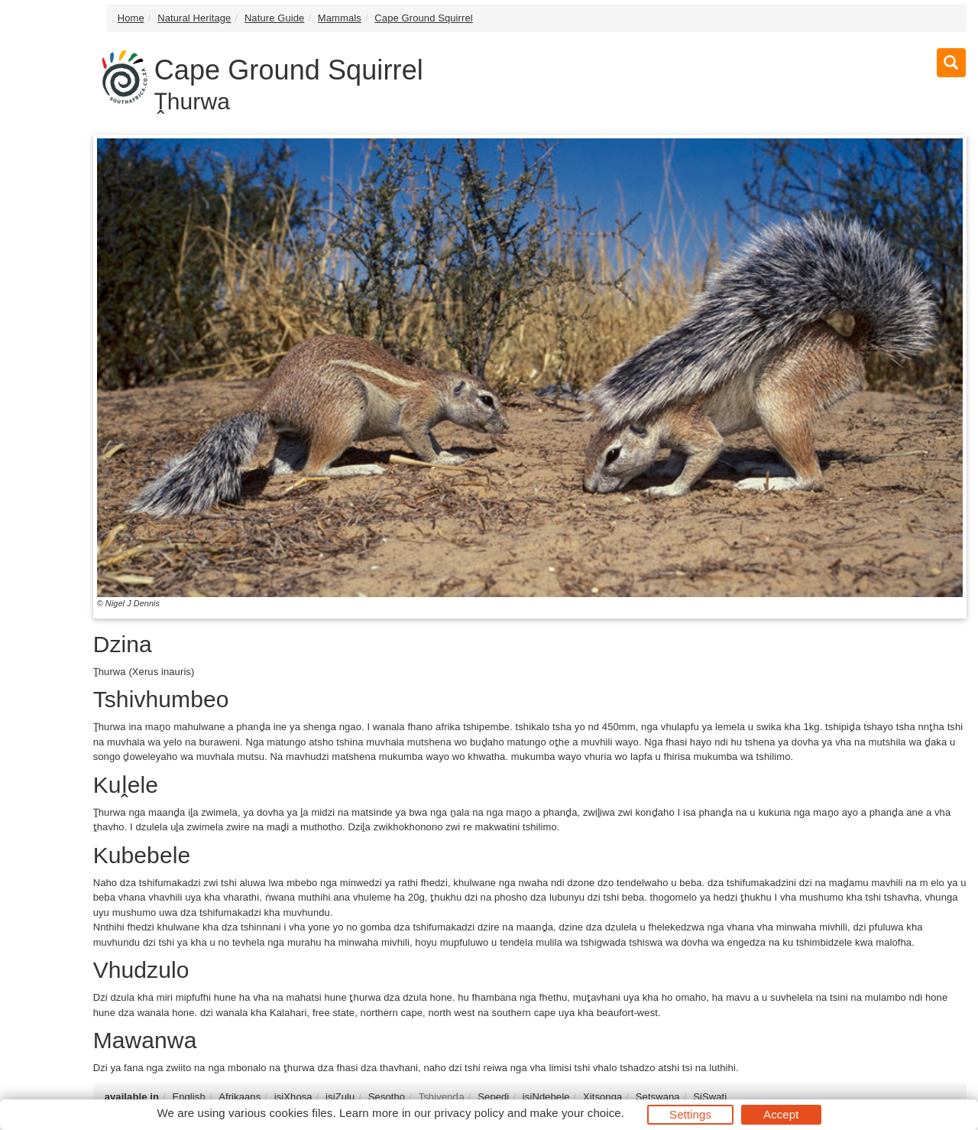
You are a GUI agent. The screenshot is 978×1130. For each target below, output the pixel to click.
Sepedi (493, 1096)
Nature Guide (274, 18)
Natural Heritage (194, 18)
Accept (780, 1114)
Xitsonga (602, 1096)
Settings (690, 1114)
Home (131, 18)
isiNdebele (546, 1096)
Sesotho (386, 1096)
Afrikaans (240, 1096)
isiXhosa (293, 1096)
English (188, 1096)
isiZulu (340, 1096)
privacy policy (469, 1112)
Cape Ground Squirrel (423, 18)
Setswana (658, 1096)
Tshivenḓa (442, 1096)
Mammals (339, 18)
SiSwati (710, 1096)
